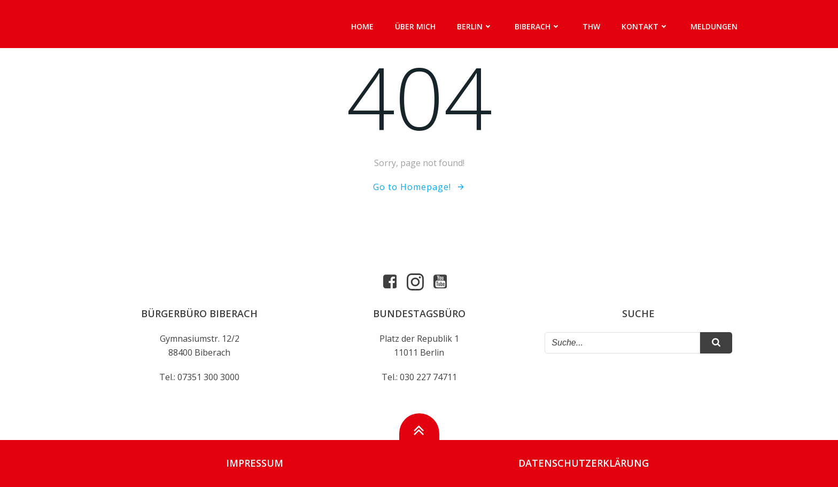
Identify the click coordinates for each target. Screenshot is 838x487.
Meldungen (714, 26)
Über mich (415, 26)
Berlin (475, 26)
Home (362, 26)
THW (591, 26)
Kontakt (645, 26)
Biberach (538, 26)
